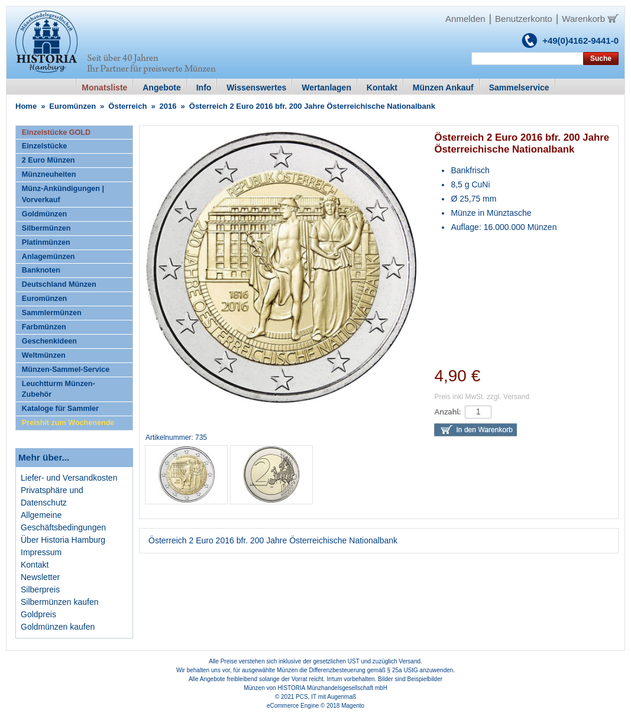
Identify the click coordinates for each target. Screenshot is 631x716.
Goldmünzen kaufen (58, 626)
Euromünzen (72, 106)
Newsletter (40, 577)
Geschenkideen (49, 341)
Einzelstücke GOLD (56, 132)
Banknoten (41, 270)
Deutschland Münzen (59, 284)
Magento (352, 705)
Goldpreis (38, 614)
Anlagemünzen (48, 256)
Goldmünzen (44, 214)
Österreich (127, 106)
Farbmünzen (44, 327)
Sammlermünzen (52, 313)
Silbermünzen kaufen (60, 602)
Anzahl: (447, 411)
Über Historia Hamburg (63, 540)
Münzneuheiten (49, 174)
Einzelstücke (44, 146)
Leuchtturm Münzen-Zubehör (58, 389)
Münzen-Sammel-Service (65, 369)
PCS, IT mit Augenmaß (326, 697)
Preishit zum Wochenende (68, 423)
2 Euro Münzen (48, 160)
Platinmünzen (46, 242)
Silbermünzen (46, 228)
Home (26, 106)
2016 (168, 106)
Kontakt (34, 564)
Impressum (41, 552)
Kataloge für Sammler (60, 408)
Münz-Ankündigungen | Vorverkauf (63, 194)
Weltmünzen (44, 355)
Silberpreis (40, 589)
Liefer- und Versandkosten (69, 477)
